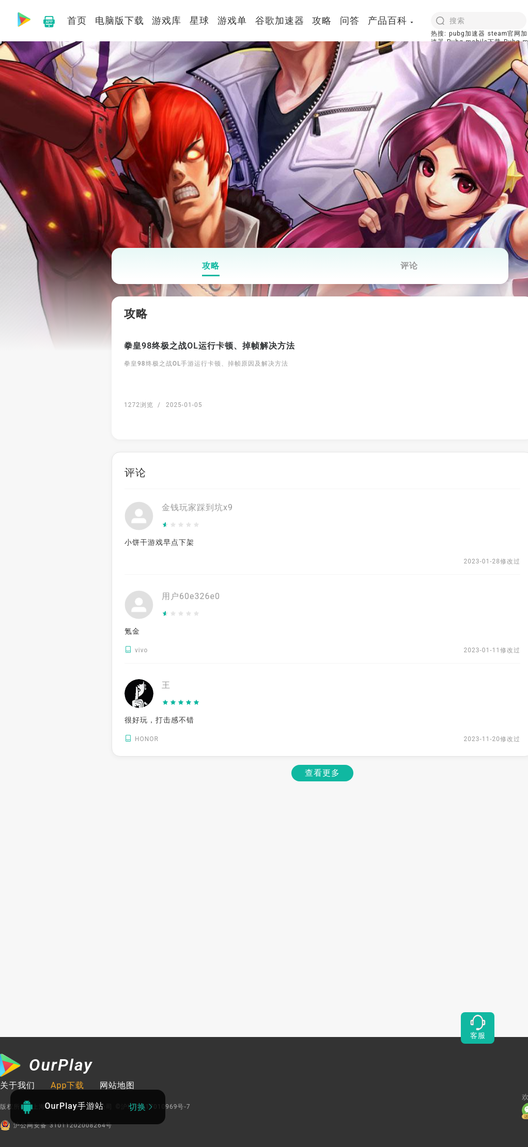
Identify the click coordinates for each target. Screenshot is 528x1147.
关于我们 (17, 1085)
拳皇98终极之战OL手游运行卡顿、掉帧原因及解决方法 (206, 363)
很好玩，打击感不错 (159, 720)
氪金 (132, 631)
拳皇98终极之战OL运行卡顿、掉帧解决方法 (209, 346)
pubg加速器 (467, 33)
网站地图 (117, 1085)
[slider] (197, 525)
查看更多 (322, 773)
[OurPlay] (46, 1066)
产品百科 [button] (391, 20)
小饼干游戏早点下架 (159, 542)
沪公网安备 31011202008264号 (56, 1125)
